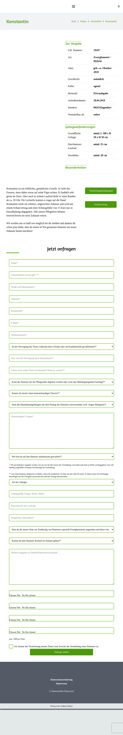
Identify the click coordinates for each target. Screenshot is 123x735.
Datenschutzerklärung (61, 705)
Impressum (61, 709)
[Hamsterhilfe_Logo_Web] (27, 6)
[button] (83, 6)
